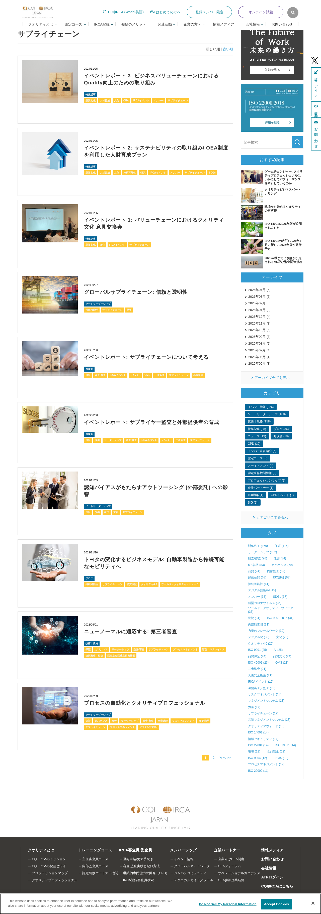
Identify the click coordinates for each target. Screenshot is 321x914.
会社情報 (268, 868)
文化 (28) (282, 637)
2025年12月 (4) (259, 317)
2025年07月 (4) (259, 350)
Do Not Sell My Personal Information (227, 904)
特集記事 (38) (257, 429)
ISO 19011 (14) (285, 745)
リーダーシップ (113, 440)
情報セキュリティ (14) (263, 739)
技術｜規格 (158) (259, 421)
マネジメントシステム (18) (266, 700)
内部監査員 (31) (258, 624)
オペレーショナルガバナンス (239, 873)
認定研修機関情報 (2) (262, 473)
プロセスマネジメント (185, 649)
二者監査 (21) (257, 669)
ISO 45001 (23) (258, 662)
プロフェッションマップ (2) (266, 480)
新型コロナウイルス (213, 649)
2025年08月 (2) (259, 343)
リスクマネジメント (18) (264, 694)
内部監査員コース (95, 866)
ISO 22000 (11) (258, 771)
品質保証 (198, 375)
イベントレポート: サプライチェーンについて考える (146, 357)
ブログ (89, 578)
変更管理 (204, 720)
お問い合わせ (282, 24)
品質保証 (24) (257, 656)
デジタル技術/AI (148, 727)
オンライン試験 (261, 12)
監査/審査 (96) (257, 558)
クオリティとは (41, 850)
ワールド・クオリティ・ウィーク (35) (270, 609)
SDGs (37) (280, 596)
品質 (129, 310)
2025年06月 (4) (259, 357)
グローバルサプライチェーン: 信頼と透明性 (136, 292)
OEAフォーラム (229, 866)
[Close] (312, 903)
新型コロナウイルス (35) (264, 603)
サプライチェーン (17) (263, 713)
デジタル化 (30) (258, 637)
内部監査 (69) (276, 571)
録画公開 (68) (257, 577)
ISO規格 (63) (281, 577)
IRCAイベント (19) (260, 681)
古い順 (228, 49)
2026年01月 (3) (259, 310)
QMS (147, 375)
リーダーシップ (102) (262, 552)
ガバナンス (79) (282, 565)
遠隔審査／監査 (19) (261, 688)
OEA (126, 100)
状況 (106, 512)
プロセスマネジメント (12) (266, 764)
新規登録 (316, 108)
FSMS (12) (281, 758)
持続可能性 (129, 172)
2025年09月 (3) (259, 337)
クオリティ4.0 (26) (260, 643)
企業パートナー (227, 850)
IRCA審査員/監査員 (135, 850)
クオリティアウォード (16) (266, 726)
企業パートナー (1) (260, 488)
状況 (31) (254, 618)
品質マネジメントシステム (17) (269, 719)
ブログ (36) (281, 429)
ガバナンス (101, 649)
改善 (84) (280, 558)
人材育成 (105, 100)
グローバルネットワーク (192, 866)
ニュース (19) (257, 436)
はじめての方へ (168, 12)
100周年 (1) (255, 495)
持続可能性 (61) (258, 584)
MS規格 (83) (256, 565)
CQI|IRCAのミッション (49, 859)
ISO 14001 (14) (258, 732)
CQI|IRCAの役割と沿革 (49, 866)
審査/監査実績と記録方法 (141, 866)
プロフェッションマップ (50, 873)
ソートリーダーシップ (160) (267, 414)
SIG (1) (253, 502)
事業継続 (163, 720)
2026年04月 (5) (259, 290)
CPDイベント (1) (282, 495)
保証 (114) (281, 546)
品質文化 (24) (282, 656)
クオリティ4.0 (149, 584)
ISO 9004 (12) (257, 758)
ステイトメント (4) (260, 466)
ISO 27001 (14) (258, 745)
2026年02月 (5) (259, 303)
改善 (97, 440)
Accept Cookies (276, 904)
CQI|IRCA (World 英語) (126, 12)
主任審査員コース (95, 859)
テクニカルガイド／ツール (193, 880)
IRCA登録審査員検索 (138, 880)
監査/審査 (100, 375)
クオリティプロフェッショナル (54, 880)
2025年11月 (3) (259, 323)
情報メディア (223, 24)
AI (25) (278, 650)
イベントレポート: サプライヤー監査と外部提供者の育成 (151, 422)
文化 (116, 100)
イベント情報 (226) (261, 407)
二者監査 (159, 375)
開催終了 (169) (258, 546)
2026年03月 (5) (259, 296)
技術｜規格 (92, 643)
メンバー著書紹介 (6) (262, 451)
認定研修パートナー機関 (100, 873)
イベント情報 (184, 859)
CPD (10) (254, 443)
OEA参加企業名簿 (231, 880)
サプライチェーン (178, 100)
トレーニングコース (95, 850)
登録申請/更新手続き (138, 859)
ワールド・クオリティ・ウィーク (180, 584)
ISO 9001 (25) (257, 650)
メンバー (158, 100)
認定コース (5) (257, 458)
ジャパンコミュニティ (190, 873)
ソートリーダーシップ (98, 303)
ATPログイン (272, 877)
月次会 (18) (281, 436)
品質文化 (91, 100)
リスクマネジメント (183, 720)
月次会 (89, 369)
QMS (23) (281, 662)
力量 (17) (254, 707)
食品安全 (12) (276, 751)
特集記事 (91, 94)
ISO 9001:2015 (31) (280, 618)
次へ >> (225, 757)
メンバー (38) (257, 596)
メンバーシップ (183, 850)
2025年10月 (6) (259, 330)
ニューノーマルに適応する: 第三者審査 (130, 631)
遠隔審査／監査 (94, 655)
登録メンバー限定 (209, 12)
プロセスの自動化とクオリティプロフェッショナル (144, 703)
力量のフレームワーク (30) (266, 631)
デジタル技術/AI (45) (262, 590)
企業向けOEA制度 (231, 859)
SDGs (212, 172)
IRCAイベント (141, 100)
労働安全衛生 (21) (260, 675)
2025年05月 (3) (259, 363)
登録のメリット (133, 24)
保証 (88, 375)
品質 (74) (254, 571)
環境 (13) (254, 751)
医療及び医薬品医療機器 (121, 655)
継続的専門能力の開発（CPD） (146, 873)
